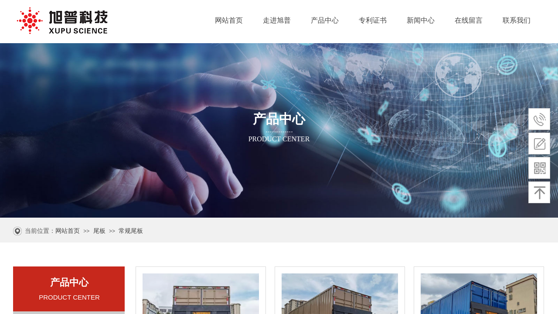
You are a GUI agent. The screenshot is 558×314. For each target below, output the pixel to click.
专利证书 (373, 20)
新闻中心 (421, 20)
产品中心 (325, 20)
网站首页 (229, 20)
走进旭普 (277, 20)
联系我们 (517, 20)
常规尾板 (131, 231)
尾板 (99, 231)
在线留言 (469, 20)
